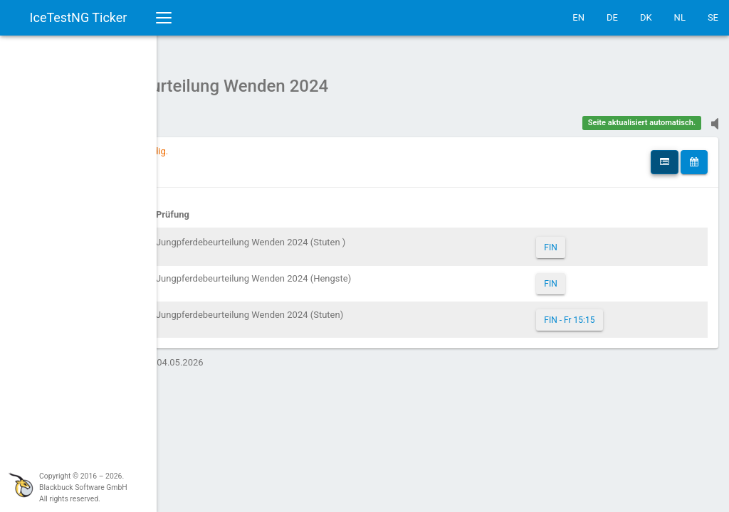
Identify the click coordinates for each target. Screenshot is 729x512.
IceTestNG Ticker (78, 17)
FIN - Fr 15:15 (608, 313)
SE (713, 17)
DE (612, 17)
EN (578, 17)
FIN (589, 240)
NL (680, 17)
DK (646, 17)
